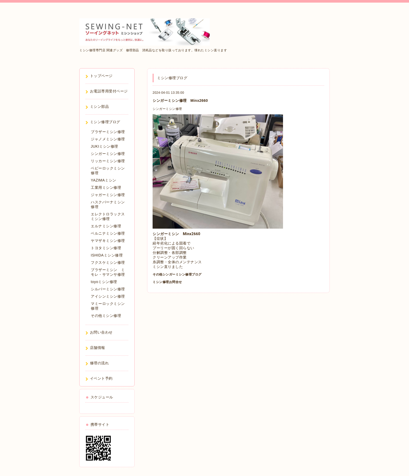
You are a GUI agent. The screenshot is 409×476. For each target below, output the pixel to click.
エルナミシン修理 (106, 226)
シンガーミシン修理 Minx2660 (180, 100)
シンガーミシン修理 (167, 109)
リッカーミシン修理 (108, 161)
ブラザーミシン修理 (108, 132)
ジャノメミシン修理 (108, 139)
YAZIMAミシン (103, 180)
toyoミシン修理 (104, 282)
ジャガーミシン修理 (108, 195)
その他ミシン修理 (106, 316)
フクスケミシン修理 (108, 262)
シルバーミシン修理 (108, 289)
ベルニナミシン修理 (108, 233)
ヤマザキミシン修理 (108, 241)
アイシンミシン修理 (108, 296)
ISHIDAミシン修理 (107, 255)
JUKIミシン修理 (104, 146)
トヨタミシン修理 (106, 248)
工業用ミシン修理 (106, 187)
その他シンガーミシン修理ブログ (177, 274)
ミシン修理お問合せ (167, 282)
